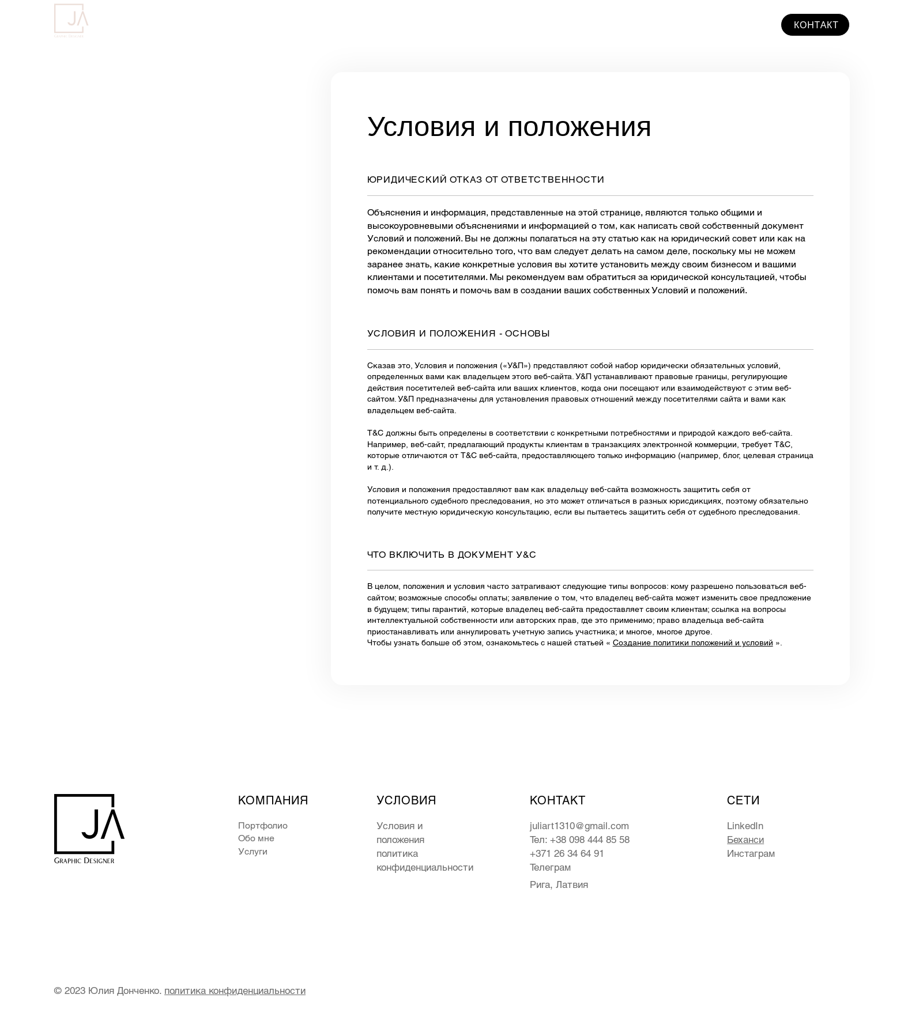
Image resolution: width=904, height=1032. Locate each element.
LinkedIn (745, 825)
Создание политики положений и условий (693, 642)
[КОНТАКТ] (815, 24)
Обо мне (256, 838)
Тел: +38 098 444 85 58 (580, 839)
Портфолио (263, 825)
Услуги (253, 851)
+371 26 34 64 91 (567, 853)
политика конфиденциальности (235, 990)
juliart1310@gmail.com (579, 825)
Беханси (745, 839)
